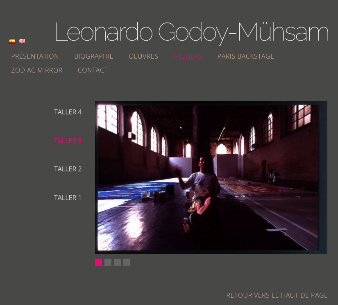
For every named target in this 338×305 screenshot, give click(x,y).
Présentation (35, 56)
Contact (93, 70)
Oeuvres (143, 56)
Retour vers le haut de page (277, 295)
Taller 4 (68, 111)
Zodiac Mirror (36, 70)
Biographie (93, 56)
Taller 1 (68, 197)
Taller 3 (68, 140)
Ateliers (188, 56)
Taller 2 (68, 168)
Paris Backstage (246, 56)
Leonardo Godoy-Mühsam (191, 31)
